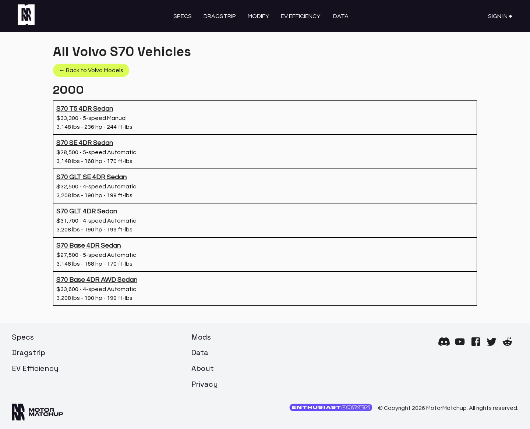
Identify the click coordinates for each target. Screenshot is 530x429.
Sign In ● (500, 16)
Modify (258, 16)
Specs (182, 16)
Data (341, 16)
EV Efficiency (300, 16)
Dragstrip (220, 16)
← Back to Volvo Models (91, 70)
